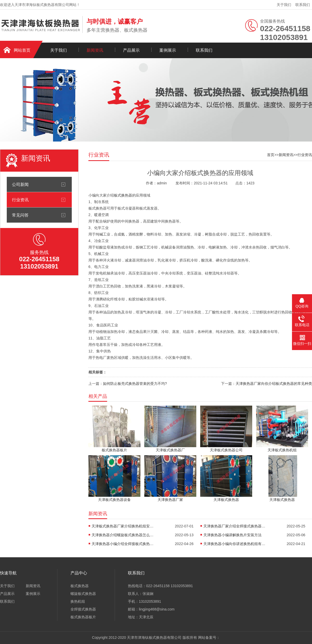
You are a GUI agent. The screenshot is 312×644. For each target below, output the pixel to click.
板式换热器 (123, 195)
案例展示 (167, 50)
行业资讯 (20, 199)
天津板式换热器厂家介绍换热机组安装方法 (123, 526)
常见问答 (20, 215)
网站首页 (22, 50)
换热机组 (77, 601)
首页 (270, 155)
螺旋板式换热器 (83, 594)
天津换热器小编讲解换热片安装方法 (232, 535)
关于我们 (284, 5)
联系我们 (302, 5)
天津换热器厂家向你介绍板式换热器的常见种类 (274, 383)
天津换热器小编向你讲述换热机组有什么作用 (234, 544)
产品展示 (131, 50)
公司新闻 (20, 184)
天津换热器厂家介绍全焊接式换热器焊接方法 (234, 526)
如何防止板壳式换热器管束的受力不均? (135, 383)
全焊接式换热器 (83, 609)
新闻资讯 (95, 50)
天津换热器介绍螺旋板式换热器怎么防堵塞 (123, 535)
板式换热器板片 (83, 617)
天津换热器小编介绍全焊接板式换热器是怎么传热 (123, 544)
